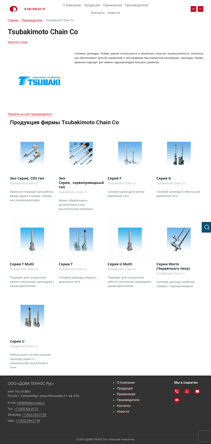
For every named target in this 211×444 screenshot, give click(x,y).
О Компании (72, 5)
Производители (136, 5)
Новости (114, 13)
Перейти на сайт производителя (30, 114)
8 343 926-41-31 (35, 9)
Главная (13, 20)
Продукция (92, 5)
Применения (112, 5)
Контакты (98, 13)
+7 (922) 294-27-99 (34, 415)
